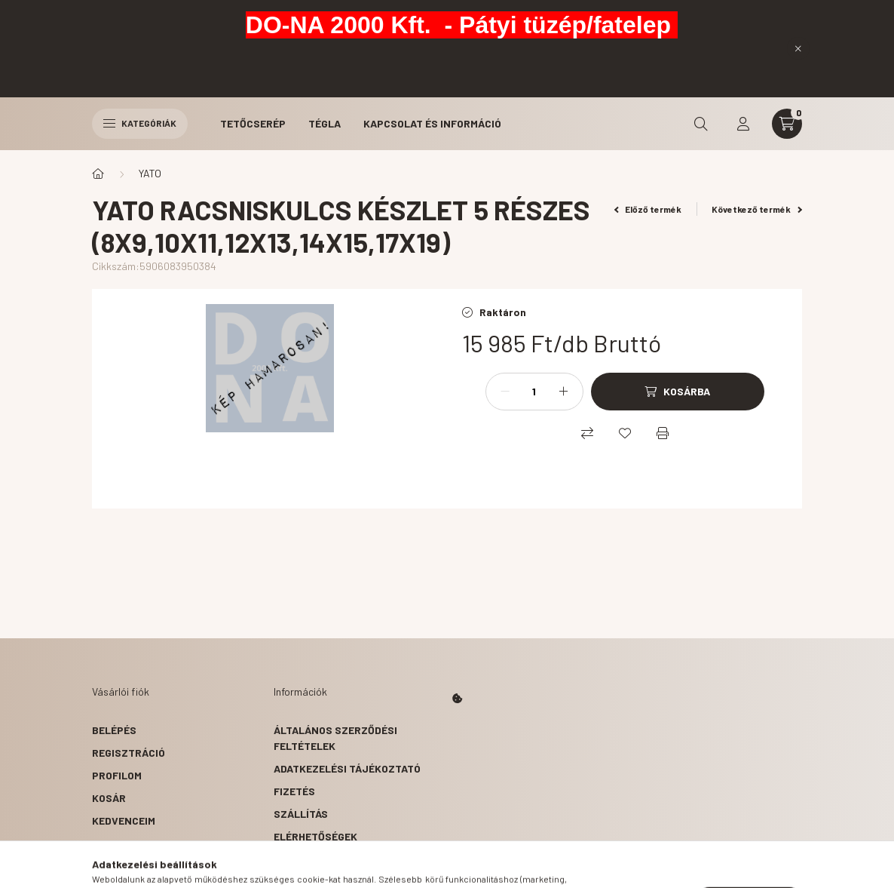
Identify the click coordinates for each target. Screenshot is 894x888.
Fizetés (294, 791)
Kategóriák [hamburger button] (139, 123)
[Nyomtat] (663, 433)
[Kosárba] (677, 391)
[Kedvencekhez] (625, 433)
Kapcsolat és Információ (432, 123)
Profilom (117, 775)
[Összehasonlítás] (587, 433)
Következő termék (757, 209)
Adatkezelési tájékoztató (347, 768)
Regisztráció (128, 752)
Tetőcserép (253, 123)
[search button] (701, 124)
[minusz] (505, 391)
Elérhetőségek (315, 836)
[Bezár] (798, 48)
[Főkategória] (98, 173)
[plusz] (564, 391)
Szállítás (301, 813)
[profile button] (743, 124)
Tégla (324, 123)
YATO (150, 173)
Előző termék (648, 209)
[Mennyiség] (534, 391)
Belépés (114, 730)
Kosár (109, 797)
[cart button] (787, 124)
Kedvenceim (123, 820)
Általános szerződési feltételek (335, 738)
